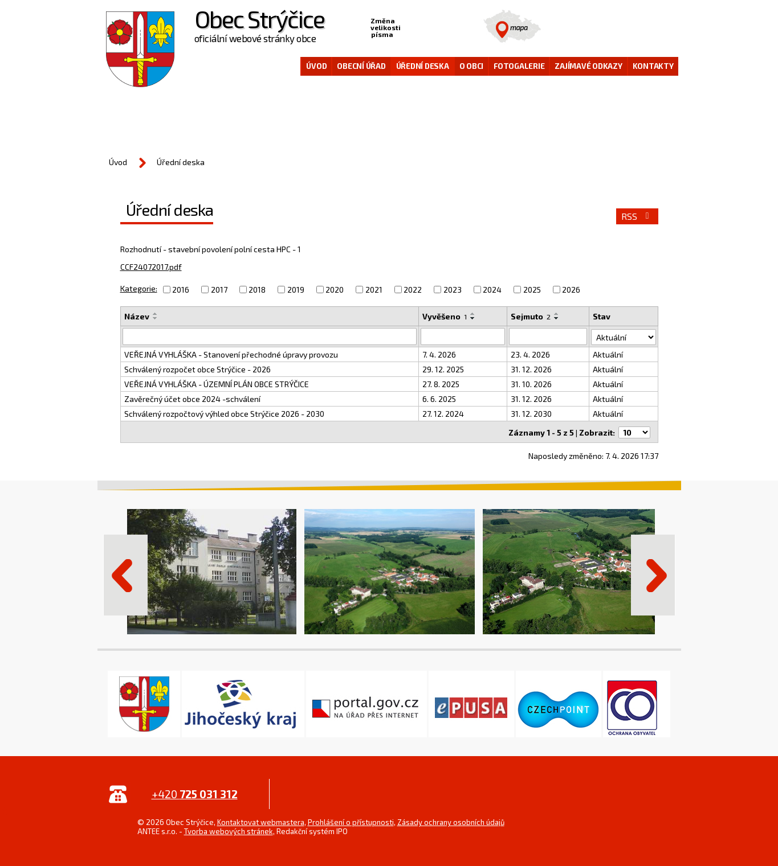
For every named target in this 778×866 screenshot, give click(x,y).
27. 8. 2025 (440, 384)
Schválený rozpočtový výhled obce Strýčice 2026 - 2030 (224, 413)
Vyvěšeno (444, 316)
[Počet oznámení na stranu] (634, 431)
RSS (637, 216)
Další (653, 573)
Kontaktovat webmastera (260, 821)
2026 (571, 289)
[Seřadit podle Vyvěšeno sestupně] (473, 318)
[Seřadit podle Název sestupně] (155, 318)
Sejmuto (531, 316)
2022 (413, 289)
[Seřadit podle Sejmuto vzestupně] (557, 313)
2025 (532, 289)
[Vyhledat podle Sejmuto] (548, 336)
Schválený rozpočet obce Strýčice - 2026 (197, 369)
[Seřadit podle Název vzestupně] (155, 313)
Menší (410, 26)
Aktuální (608, 354)
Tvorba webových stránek (228, 830)
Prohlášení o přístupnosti (351, 821)
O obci (471, 66)
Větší (445, 26)
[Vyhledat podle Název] (270, 336)
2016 (180, 289)
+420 (195, 792)
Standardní (427, 26)
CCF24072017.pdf (151, 267)
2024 (492, 289)
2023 (452, 289)
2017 (219, 289)
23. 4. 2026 (530, 354)
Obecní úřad (361, 66)
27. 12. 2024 (443, 413)
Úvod (316, 66)
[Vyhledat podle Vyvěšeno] (463, 336)
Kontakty (653, 66)
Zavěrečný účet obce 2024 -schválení (192, 399)
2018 (257, 289)
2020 (334, 289)
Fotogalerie (519, 66)
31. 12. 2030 (531, 413)
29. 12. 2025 (443, 369)
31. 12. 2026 (531, 369)
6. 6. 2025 (439, 399)
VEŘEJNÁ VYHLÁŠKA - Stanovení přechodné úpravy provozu (231, 354)
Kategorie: (138, 288)
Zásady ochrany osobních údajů (450, 821)
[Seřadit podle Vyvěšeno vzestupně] (473, 313)
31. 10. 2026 (531, 384)
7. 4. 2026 (439, 354)
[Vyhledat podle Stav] (623, 336)
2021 (373, 289)
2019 (295, 289)
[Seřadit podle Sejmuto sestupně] (557, 318)
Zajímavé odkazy (588, 66)
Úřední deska (422, 66)
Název (136, 316)
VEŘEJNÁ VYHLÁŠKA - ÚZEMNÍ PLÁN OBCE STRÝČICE (216, 384)
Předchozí (125, 573)
